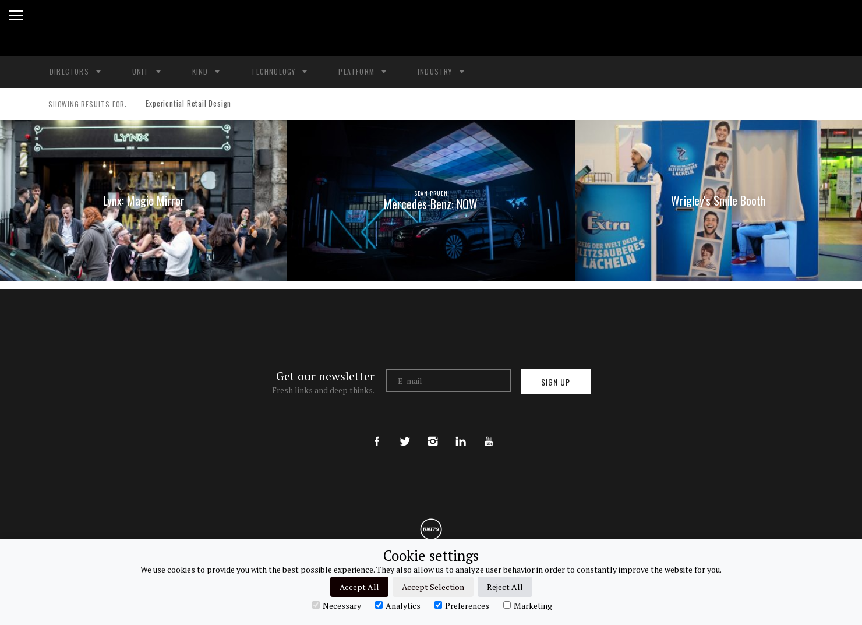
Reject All (505, 586)
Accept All (359, 586)
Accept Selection (433, 586)
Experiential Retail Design (184, 104)
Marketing (527, 605)
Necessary (336, 605)
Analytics (398, 605)
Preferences (461, 605)
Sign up (555, 382)
